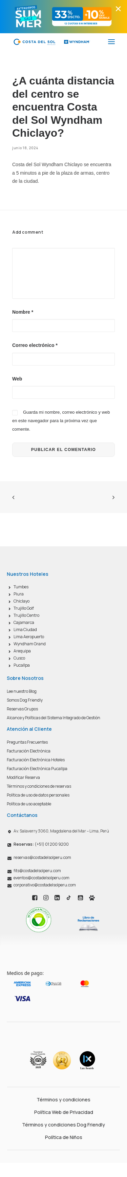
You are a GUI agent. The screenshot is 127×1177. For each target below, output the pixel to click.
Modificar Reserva (23, 777)
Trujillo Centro (26, 615)
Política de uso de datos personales (38, 795)
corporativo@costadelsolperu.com (45, 885)
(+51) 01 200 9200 (41, 844)
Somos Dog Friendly (25, 700)
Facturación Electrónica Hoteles (36, 760)
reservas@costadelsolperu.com (42, 857)
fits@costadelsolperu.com (37, 871)
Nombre (22, 312)
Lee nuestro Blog (22, 691)
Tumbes (21, 587)
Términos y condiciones (63, 1099)
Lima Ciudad (25, 629)
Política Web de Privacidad (63, 1112)
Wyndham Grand (30, 644)
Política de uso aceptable (29, 804)
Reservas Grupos (22, 709)
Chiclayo (21, 601)
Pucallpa (22, 665)
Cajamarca (24, 622)
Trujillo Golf (24, 608)
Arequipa (22, 651)
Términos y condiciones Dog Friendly (63, 1124)
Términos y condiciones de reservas (39, 786)
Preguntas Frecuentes (27, 742)
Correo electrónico (35, 345)
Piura (19, 594)
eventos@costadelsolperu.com (41, 878)
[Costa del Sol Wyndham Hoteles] (51, 41)
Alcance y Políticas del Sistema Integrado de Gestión (53, 718)
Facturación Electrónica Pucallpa (37, 768)
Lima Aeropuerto (29, 637)
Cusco (19, 658)
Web (17, 378)
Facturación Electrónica (28, 751)
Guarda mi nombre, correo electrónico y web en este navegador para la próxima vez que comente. (61, 421)
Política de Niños (63, 1137)
